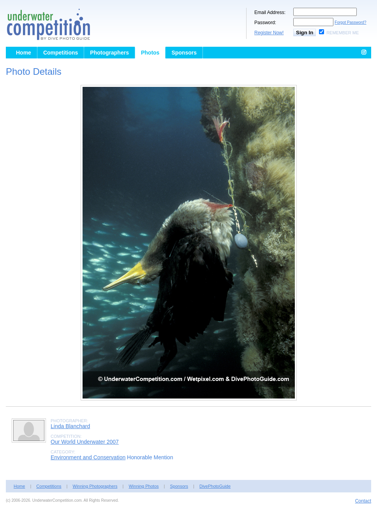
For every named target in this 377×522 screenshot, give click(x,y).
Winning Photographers (95, 486)
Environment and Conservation (88, 457)
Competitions (60, 52)
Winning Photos (144, 486)
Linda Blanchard (70, 426)
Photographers (109, 52)
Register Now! (269, 32)
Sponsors (184, 52)
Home (23, 52)
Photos (150, 52)
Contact (363, 501)
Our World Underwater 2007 (85, 442)
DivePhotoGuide (215, 486)
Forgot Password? (350, 22)
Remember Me (342, 32)
